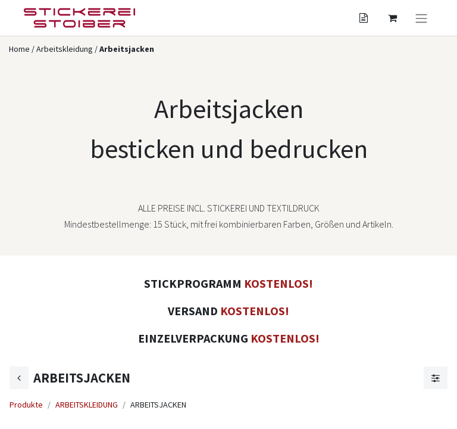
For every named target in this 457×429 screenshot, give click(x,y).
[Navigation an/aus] (421, 18)
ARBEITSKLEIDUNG (86, 404)
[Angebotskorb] (363, 18)
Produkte (26, 404)
